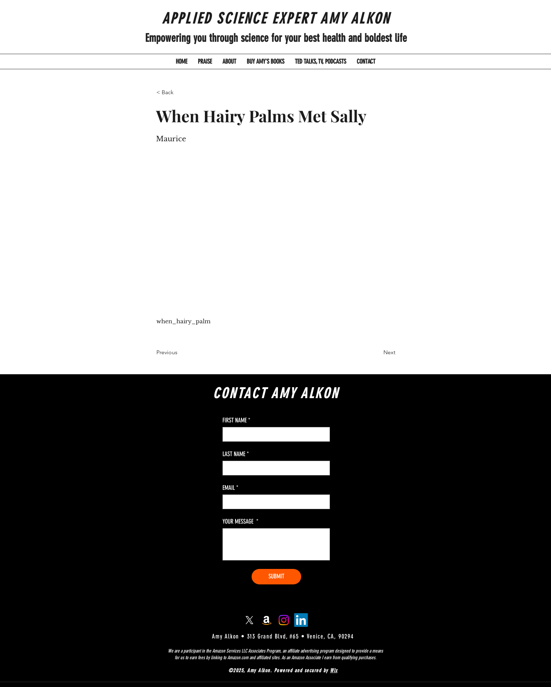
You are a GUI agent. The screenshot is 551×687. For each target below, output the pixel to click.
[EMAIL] (274, 502)
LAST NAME (235, 454)
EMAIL (230, 488)
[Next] (377, 352)
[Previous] (179, 352)
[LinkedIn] (301, 620)
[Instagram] (284, 620)
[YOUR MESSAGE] (276, 544)
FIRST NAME (236, 420)
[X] (249, 620)
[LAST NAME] (274, 468)
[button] (179, 92)
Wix (334, 670)
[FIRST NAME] (274, 434)
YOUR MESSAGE (240, 521)
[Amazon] (266, 620)
